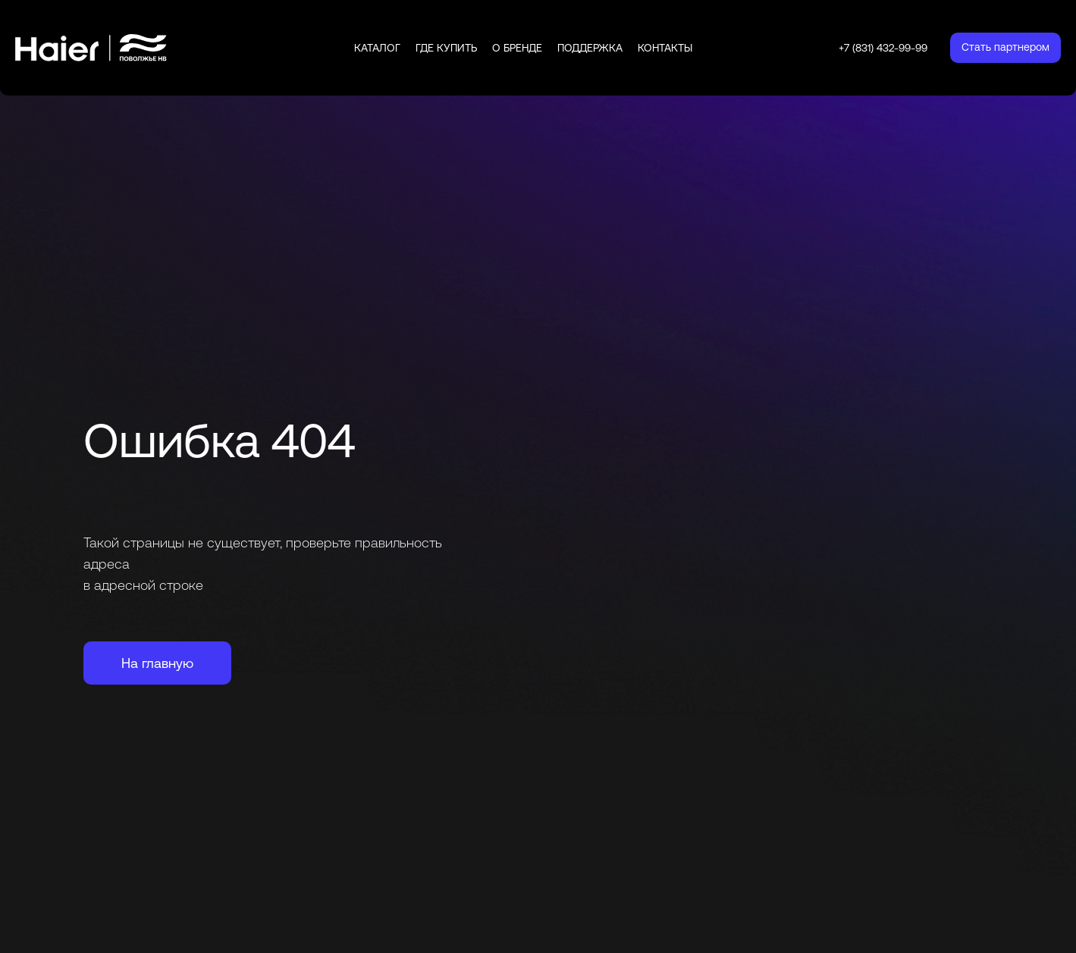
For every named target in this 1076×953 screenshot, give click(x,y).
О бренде (517, 48)
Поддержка (590, 48)
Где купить (446, 48)
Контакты (665, 48)
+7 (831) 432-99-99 (883, 48)
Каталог (377, 48)
